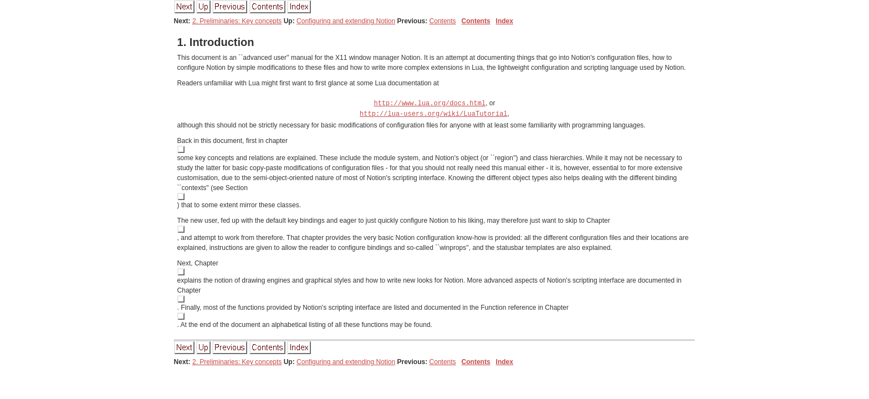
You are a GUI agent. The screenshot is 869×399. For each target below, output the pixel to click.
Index (504, 21)
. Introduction (215, 42)
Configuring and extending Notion (346, 21)
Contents (443, 21)
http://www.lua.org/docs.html (430, 103)
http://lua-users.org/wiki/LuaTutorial (433, 112)
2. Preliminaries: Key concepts (237, 21)
